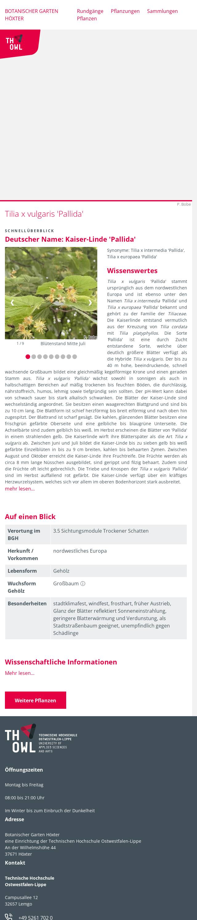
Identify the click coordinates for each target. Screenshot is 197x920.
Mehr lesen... (19, 673)
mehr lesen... (20, 488)
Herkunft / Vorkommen (23, 554)
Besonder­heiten (27, 603)
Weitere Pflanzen (35, 700)
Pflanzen (87, 18)
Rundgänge (90, 11)
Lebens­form (22, 570)
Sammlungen (162, 11)
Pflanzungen (125, 11)
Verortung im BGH (24, 534)
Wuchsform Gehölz (22, 587)
